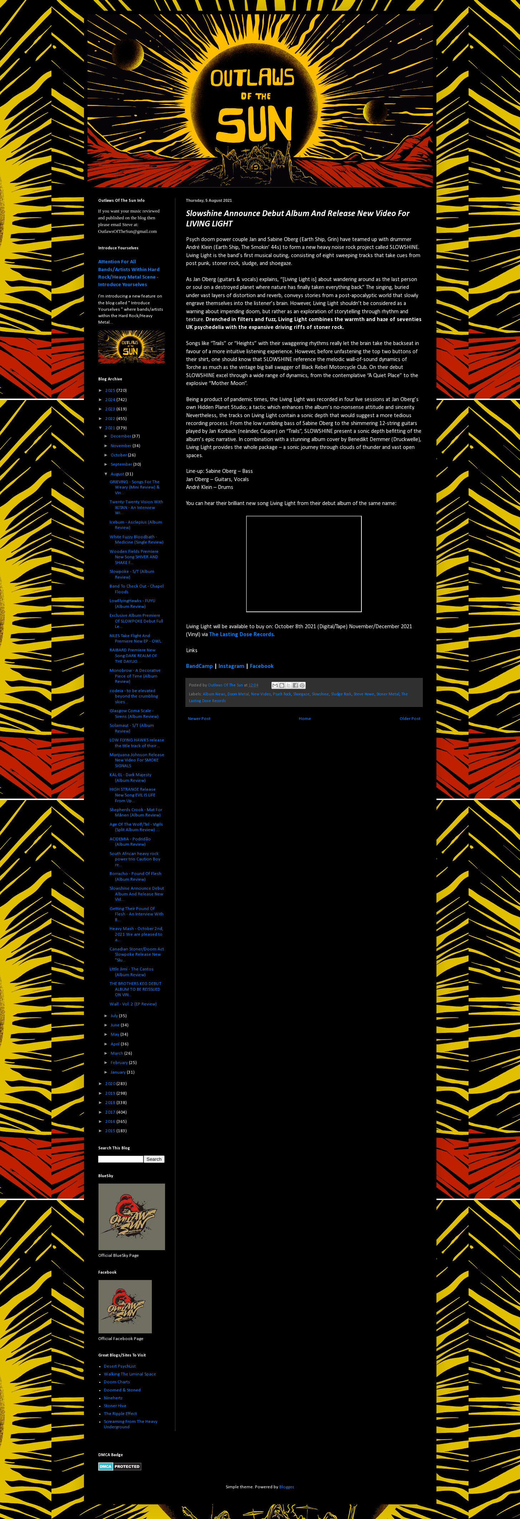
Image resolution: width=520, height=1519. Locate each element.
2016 (110, 1121)
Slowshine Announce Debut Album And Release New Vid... (137, 894)
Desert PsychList (120, 1366)
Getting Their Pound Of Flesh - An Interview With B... (137, 914)
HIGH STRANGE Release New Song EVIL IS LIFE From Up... (133, 795)
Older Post (410, 718)
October (119, 455)
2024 (110, 400)
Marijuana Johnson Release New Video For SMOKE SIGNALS (137, 760)
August (118, 474)
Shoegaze (301, 694)
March (117, 1053)
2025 (110, 390)
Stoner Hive (115, 1406)
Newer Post (199, 718)
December (121, 436)
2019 (110, 1093)
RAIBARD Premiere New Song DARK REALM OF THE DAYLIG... (133, 656)
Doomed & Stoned (122, 1390)
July (115, 1016)
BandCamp (199, 666)
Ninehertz (113, 1398)
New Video (261, 694)
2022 (110, 418)
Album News (214, 694)
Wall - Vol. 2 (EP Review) (133, 1004)
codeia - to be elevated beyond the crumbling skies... (134, 696)
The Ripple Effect (120, 1413)
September (122, 464)
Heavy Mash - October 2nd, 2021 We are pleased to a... (136, 934)
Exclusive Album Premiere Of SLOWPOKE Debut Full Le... (136, 621)
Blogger (286, 1487)
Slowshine (320, 694)
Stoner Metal (387, 694)
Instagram (231, 666)
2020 (110, 1083)
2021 (110, 428)
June (116, 1025)
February (120, 1062)
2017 (110, 1112)
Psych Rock (282, 694)
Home (305, 718)
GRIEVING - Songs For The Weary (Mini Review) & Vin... (135, 487)
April (116, 1044)
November (121, 446)
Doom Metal (238, 694)
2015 (110, 1131)
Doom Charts (117, 1382)
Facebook (262, 666)
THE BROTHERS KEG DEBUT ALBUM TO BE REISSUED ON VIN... (135, 989)
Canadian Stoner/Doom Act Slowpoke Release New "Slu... (137, 955)
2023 (110, 409)
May (115, 1034)
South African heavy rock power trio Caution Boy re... (135, 859)
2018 (110, 1102)
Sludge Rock (341, 694)
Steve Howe (364, 694)
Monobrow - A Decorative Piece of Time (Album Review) (135, 676)
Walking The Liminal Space (130, 1374)
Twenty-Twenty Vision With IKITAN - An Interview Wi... (136, 507)
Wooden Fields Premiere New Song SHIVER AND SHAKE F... (134, 557)
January (119, 1072)
